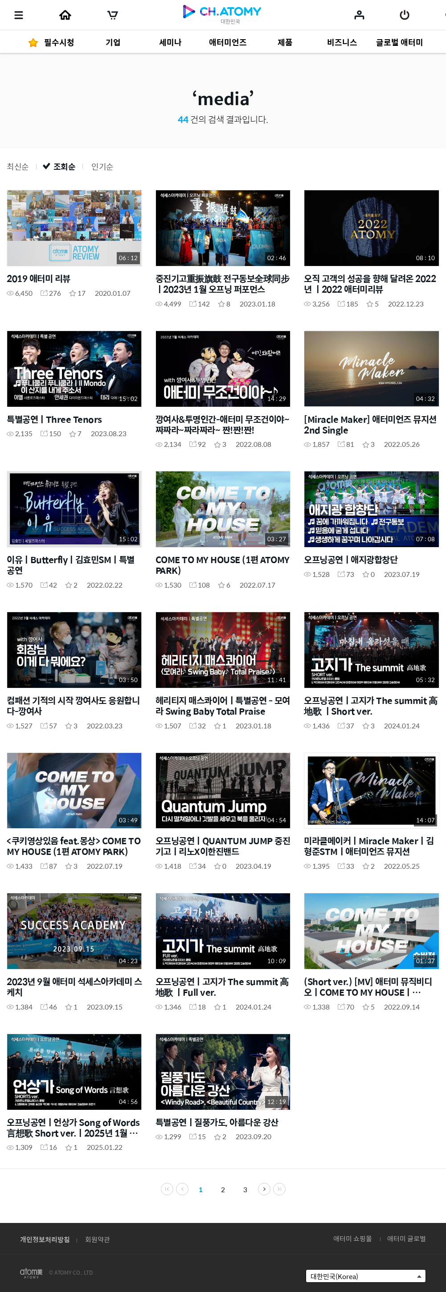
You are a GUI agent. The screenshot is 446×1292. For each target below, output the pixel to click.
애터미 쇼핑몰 (352, 1238)
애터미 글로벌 (406, 1238)
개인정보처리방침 (45, 1239)
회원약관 (97, 1239)
